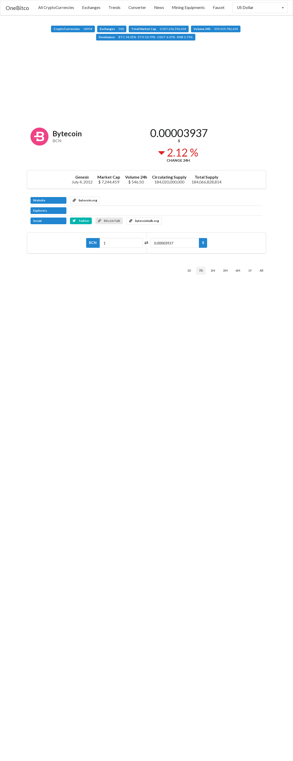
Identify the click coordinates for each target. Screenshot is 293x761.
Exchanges (91, 7)
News (159, 7)
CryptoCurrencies (73, 29)
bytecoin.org (85, 200)
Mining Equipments (188, 7)
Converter (137, 7)
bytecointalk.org (144, 221)
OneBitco (17, 8)
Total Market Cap (158, 29)
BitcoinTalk (109, 221)
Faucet (219, 7)
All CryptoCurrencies (56, 7)
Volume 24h (216, 29)
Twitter (81, 221)
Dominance (146, 37)
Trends (114, 7)
